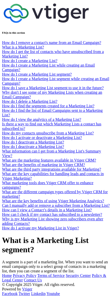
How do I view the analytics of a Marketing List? (41, 119)
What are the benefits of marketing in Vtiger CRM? (43, 165)
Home (7, 275)
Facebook (10, 293)
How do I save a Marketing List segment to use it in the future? (53, 88)
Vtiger (27, 289)
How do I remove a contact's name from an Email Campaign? (51, 42)
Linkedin (38, 293)
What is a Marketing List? (23, 47)
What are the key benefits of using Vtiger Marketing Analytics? (53, 201)
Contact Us (33, 280)
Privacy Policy (24, 275)
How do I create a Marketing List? (29, 61)
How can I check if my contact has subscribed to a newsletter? (52, 214)
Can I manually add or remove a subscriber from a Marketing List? (56, 205)
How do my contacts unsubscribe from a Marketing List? (48, 133)
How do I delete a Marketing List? (29, 101)
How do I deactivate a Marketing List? (33, 142)
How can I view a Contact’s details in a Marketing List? (47, 210)
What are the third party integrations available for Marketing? (51, 169)
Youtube (53, 293)
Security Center (78, 275)
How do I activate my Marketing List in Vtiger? (40, 228)
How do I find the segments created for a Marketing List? (48, 106)
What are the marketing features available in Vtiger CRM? (49, 160)
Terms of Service (51, 275)
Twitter (24, 293)
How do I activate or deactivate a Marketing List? (42, 137)
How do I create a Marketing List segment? (37, 74)
